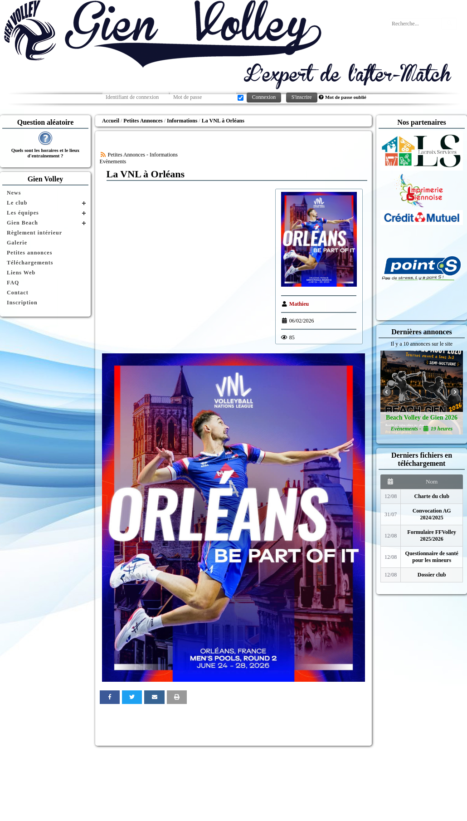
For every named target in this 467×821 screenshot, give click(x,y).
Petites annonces (29, 252)
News (14, 193)
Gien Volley (45, 179)
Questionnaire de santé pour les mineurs (431, 556)
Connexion (264, 97)
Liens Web (21, 272)
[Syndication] (103, 154)
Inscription (22, 302)
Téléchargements (30, 262)
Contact (18, 292)
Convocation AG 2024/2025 (432, 514)
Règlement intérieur (34, 233)
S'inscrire (302, 97)
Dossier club (432, 575)
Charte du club (431, 496)
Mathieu (299, 304)
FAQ (13, 282)
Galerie (17, 242)
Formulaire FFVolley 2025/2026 (431, 535)
